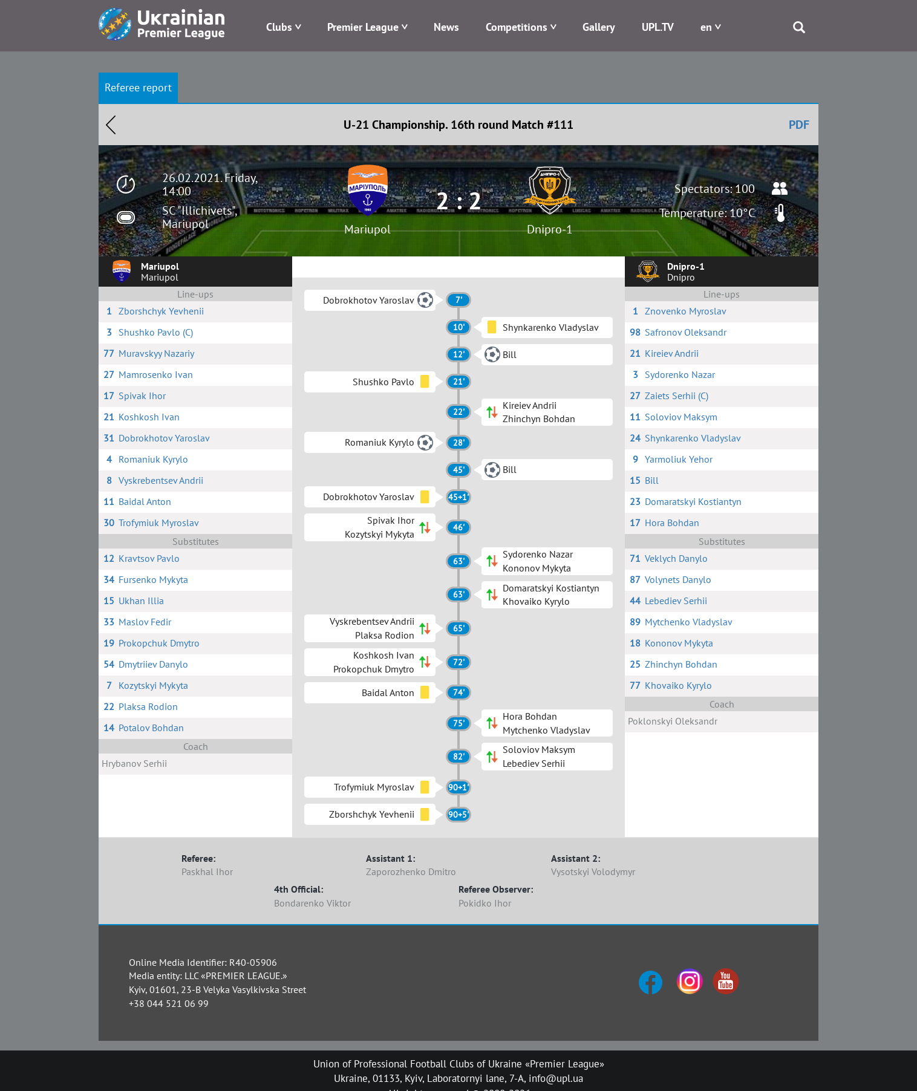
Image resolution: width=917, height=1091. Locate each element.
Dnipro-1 (550, 229)
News (446, 27)
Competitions (516, 27)
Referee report (138, 87)
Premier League (363, 27)
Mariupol (367, 229)
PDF (799, 124)
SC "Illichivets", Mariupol (199, 217)
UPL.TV (658, 27)
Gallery (599, 27)
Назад (111, 124)
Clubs (279, 27)
